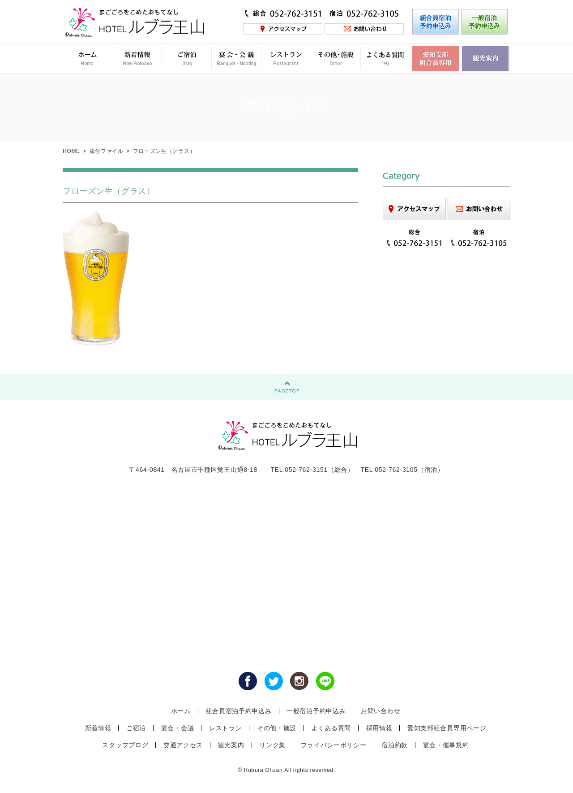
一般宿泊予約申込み (316, 711)
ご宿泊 (136, 728)
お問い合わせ (380, 711)
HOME (71, 151)
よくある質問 (331, 728)
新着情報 (98, 728)
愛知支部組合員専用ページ (446, 728)
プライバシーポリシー (334, 745)
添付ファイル (107, 151)
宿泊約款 (394, 745)
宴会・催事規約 (446, 745)
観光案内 (231, 745)
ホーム (181, 711)
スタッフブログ (125, 745)
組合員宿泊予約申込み (239, 711)
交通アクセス (183, 745)
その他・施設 (276, 728)
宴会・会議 (177, 728)
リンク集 (272, 745)
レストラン (225, 728)
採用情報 (379, 728)
